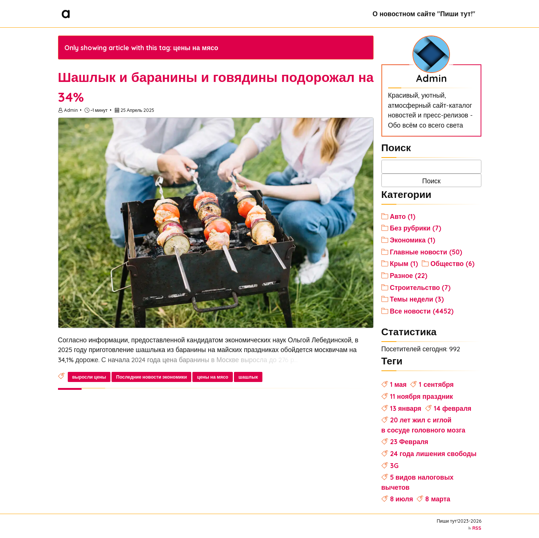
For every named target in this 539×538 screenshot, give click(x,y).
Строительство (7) (420, 287)
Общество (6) (452, 263)
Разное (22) (408, 275)
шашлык (248, 377)
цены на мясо (212, 377)
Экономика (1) (412, 240)
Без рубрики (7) (416, 228)
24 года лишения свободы (433, 453)
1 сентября (436, 384)
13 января (405, 408)
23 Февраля (409, 441)
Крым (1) (404, 263)
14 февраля (453, 408)
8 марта (437, 499)
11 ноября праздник (421, 396)
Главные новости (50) (426, 252)
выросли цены (89, 377)
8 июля (401, 499)
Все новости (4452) (422, 311)
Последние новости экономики (151, 377)
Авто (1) (402, 216)
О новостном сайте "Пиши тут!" (423, 13)
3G (394, 465)
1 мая (398, 384)
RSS (476, 528)
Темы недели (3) (417, 299)
